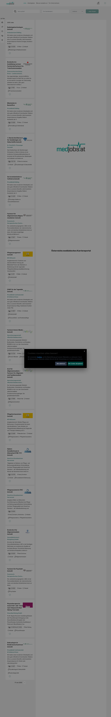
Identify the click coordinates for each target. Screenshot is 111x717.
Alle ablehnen (61, 363)
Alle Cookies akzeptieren (75, 363)
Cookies (39, 357)
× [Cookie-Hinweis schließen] (84, 351)
